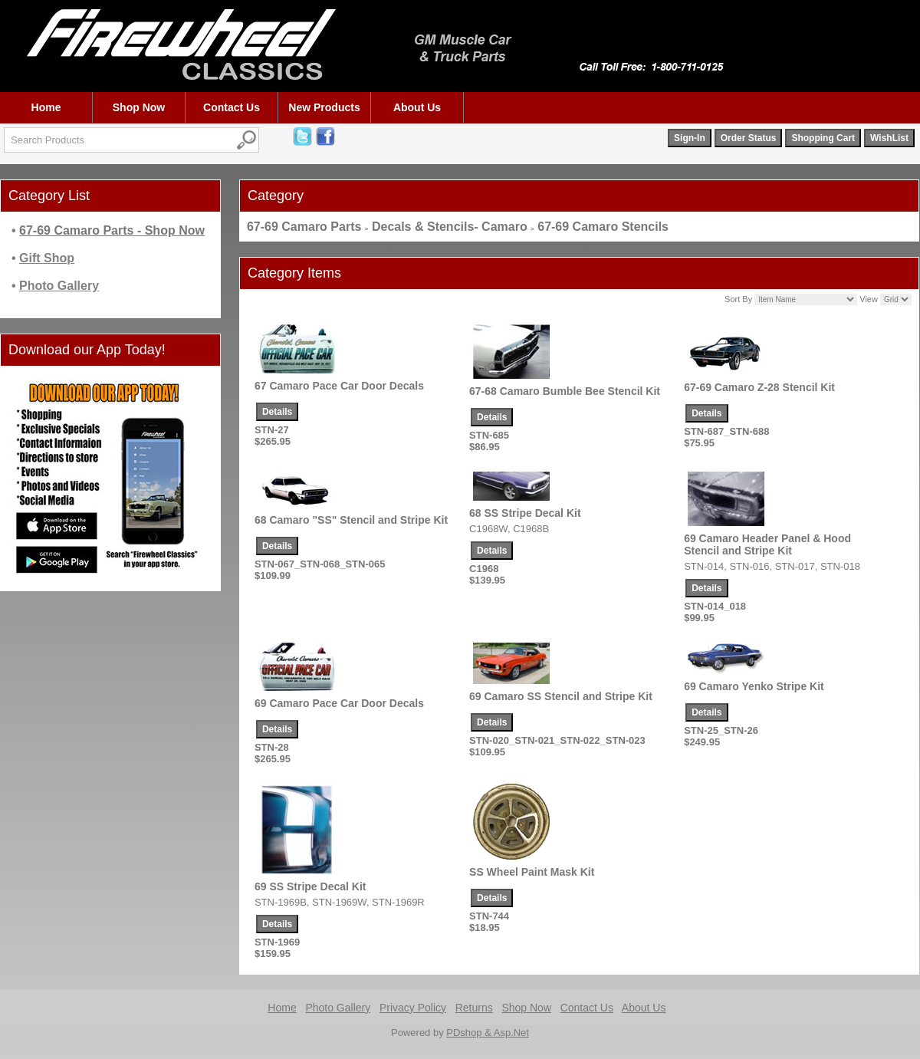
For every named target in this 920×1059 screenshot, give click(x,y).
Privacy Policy (413, 1007)
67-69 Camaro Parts (304, 226)
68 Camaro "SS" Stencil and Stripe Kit (351, 520)
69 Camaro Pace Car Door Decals (339, 703)
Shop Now (139, 107)
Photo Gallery (337, 1007)
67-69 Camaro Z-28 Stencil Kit (759, 387)
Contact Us (231, 107)
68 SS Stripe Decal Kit (525, 513)
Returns (474, 1007)
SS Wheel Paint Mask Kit (531, 872)
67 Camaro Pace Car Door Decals (339, 386)
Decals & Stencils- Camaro (449, 226)
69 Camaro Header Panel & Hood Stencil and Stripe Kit (767, 544)
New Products (324, 107)
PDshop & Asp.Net (487, 1032)
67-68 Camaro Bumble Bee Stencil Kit (564, 391)
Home (46, 107)
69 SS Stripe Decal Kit (310, 886)
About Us (417, 107)
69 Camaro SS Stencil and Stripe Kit (560, 696)
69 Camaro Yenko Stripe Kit (754, 686)
